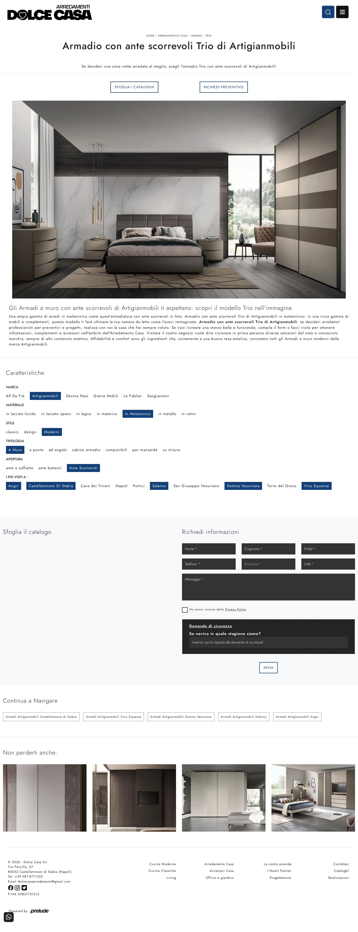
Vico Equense (316, 486)
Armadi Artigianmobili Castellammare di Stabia (41, 717)
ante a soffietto (19, 468)
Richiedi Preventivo (224, 87)
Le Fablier (133, 396)
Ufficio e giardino (220, 877)
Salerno (159, 486)
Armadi (196, 36)
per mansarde (145, 450)
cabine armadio (86, 450)
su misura (171, 450)
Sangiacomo (158, 396)
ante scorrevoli (83, 468)
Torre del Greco (281, 486)
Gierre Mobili (105, 396)
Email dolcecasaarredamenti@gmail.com (39, 881)
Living (171, 877)
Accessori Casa (222, 870)
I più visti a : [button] (17, 476)
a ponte (37, 450)
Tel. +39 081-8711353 (25, 876)
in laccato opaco (56, 414)
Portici (139, 486)
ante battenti (50, 468)
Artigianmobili (45, 396)
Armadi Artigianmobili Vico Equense (113, 717)
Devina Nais (77, 396)
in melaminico (138, 414)
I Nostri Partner (279, 870)
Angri (13, 486)
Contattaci (341, 864)
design (30, 432)
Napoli (122, 486)
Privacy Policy (235, 609)
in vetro (188, 414)
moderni (51, 432)
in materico (107, 414)
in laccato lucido (21, 414)
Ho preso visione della (217, 609)
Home (150, 36)
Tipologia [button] (15, 440)
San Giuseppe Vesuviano (196, 486)
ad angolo (58, 450)
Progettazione (280, 877)
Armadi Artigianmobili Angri (297, 717)
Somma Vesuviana (243, 486)
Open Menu (342, 12)
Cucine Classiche (162, 870)
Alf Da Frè (15, 396)
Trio (208, 36)
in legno (83, 414)
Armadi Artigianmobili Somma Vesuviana (181, 717)
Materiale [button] (15, 404)
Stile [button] (10, 423)
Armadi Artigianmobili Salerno (244, 717)
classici (12, 432)
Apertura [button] (14, 459)
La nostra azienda (277, 864)
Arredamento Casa (173, 36)
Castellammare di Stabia (51, 486)
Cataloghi (341, 870)
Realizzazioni (338, 877)
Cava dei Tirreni (95, 486)
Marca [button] (12, 386)
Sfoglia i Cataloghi (134, 87)
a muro (15, 450)
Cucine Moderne (162, 864)
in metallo (167, 414)
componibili (116, 450)
